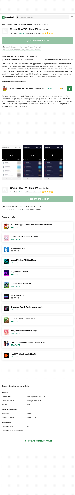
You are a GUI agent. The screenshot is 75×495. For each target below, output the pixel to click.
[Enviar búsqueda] (17, 17)
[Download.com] (8, 17)
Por (13, 33)
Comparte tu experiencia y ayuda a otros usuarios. (21, 50)
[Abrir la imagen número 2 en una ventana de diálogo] (53, 162)
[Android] (9, 25)
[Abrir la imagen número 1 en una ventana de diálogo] (32, 162)
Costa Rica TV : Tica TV (30, 29)
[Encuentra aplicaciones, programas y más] (42, 17)
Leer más (70, 59)
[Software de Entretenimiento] (23, 25)
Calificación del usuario (39, 33)
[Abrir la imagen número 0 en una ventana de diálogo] (11, 162)
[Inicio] (3, 25)
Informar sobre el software (37, 441)
